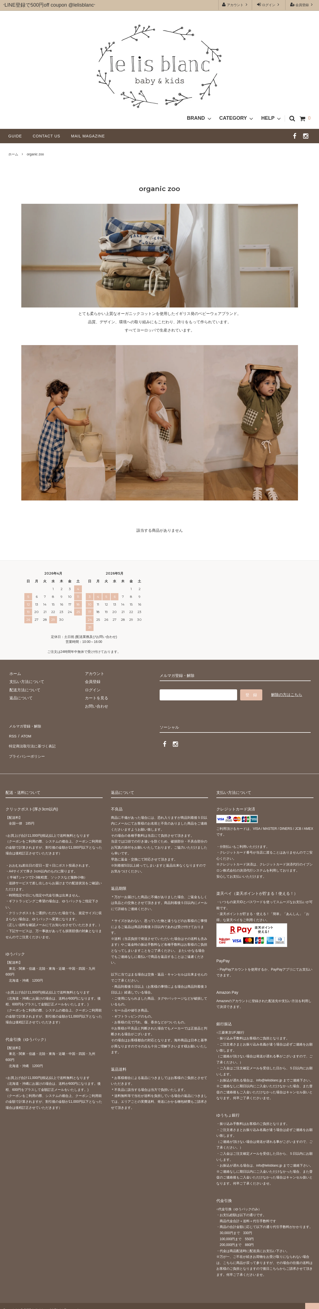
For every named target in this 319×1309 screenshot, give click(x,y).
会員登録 (302, 4)
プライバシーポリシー (27, 749)
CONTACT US (48, 136)
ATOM (24, 733)
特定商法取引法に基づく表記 (33, 741)
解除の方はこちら (286, 694)
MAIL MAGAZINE (88, 136)
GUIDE (17, 136)
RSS (12, 733)
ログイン (269, 4)
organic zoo (35, 154)
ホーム (13, 154)
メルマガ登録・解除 (25, 725)
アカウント (235, 4)
